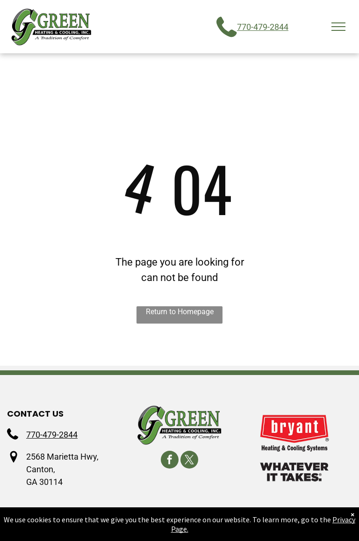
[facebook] (170, 461)
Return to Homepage (180, 311)
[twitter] (189, 461)
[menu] (338, 26)
